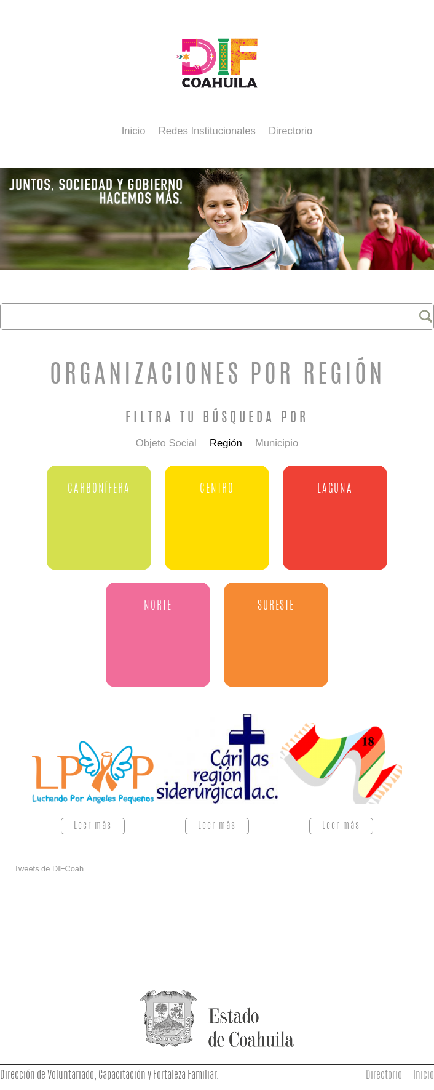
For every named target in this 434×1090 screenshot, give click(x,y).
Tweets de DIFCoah (49, 868)
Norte (158, 606)
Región (226, 444)
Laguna (335, 489)
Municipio (276, 444)
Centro (217, 489)
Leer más (99, 826)
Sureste (276, 606)
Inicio (134, 131)
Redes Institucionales (207, 131)
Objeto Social (166, 444)
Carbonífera (99, 489)
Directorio (290, 131)
